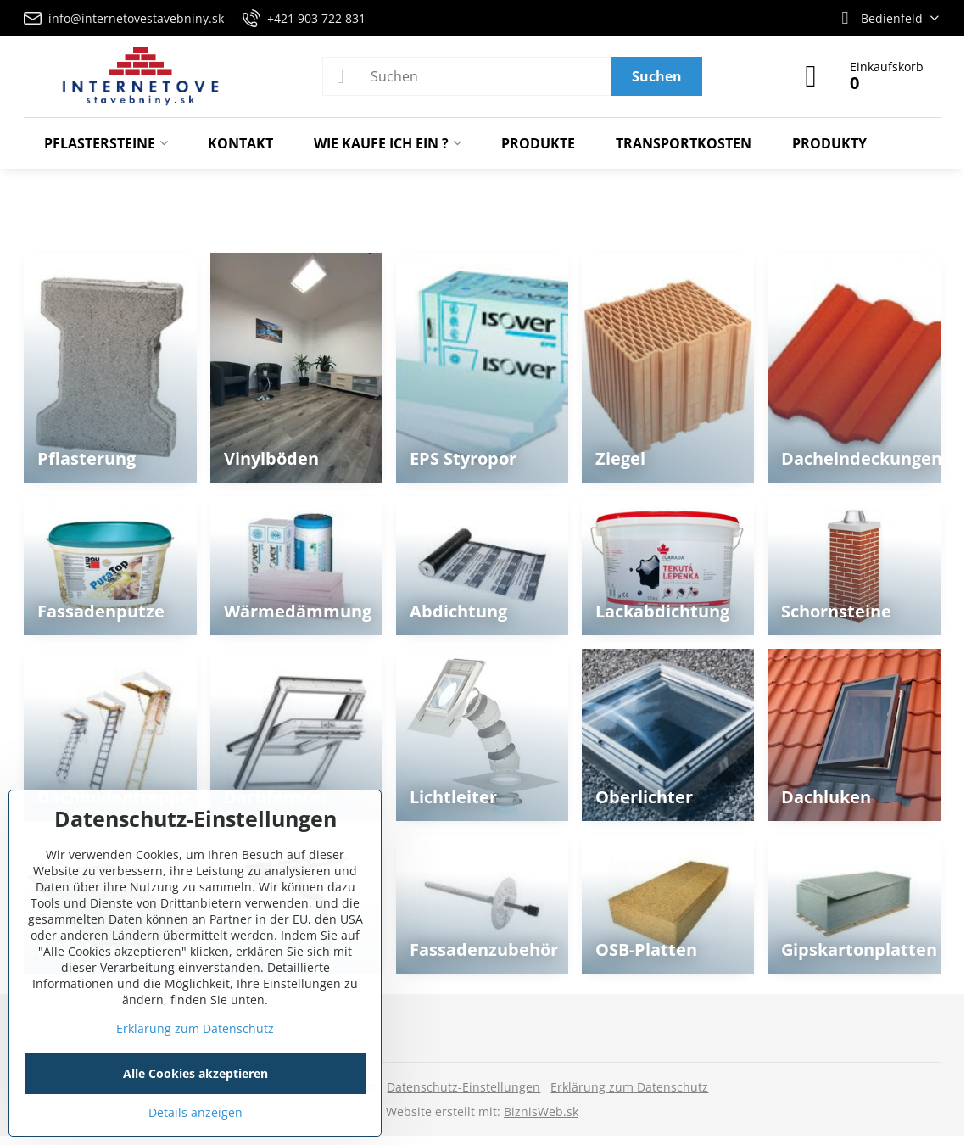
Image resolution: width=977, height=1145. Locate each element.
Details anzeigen (195, 1112)
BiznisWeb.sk (541, 1111)
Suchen (657, 76)
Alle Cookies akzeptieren (195, 1073)
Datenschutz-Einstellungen (463, 1087)
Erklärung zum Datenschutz (629, 1087)
